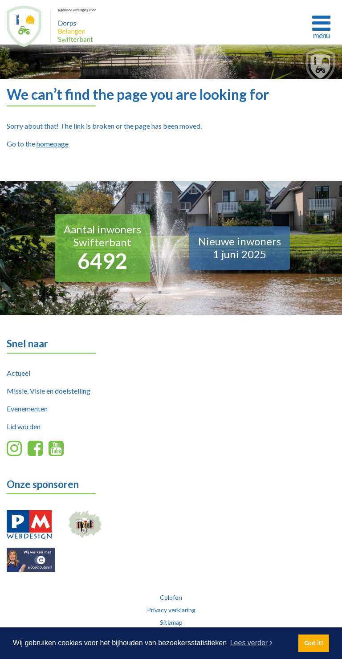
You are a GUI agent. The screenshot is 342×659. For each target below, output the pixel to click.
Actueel (18, 373)
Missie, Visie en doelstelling (48, 390)
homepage (53, 143)
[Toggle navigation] (321, 26)
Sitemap (171, 622)
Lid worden (24, 426)
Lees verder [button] (251, 643)
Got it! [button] (313, 643)
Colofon (171, 597)
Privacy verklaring (171, 610)
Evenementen (27, 408)
